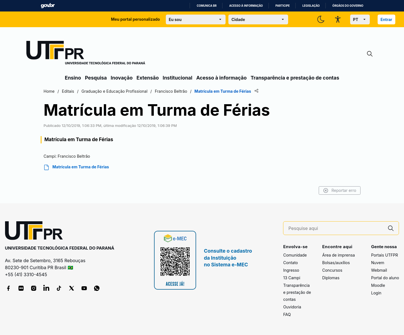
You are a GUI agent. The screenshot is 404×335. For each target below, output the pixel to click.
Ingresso (291, 270)
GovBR (48, 5)
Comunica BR (207, 5)
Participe (283, 5)
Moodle (378, 285)
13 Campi (291, 277)
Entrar (386, 19)
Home (70, 91)
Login (376, 292)
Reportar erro (317, 190)
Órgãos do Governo (347, 5)
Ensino (73, 78)
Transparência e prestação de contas (295, 78)
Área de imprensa (338, 255)
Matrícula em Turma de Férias (98, 167)
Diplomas (330, 277)
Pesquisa (96, 78)
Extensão (148, 78)
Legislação (311, 5)
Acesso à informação (246, 5)
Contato (290, 262)
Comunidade (295, 255)
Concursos (332, 270)
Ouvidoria (292, 306)
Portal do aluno (385, 277)
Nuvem (377, 262)
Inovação (122, 78)
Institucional (177, 78)
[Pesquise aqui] (335, 228)
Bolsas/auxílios (336, 262)
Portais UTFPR (384, 255)
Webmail (379, 270)
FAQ (287, 314)
